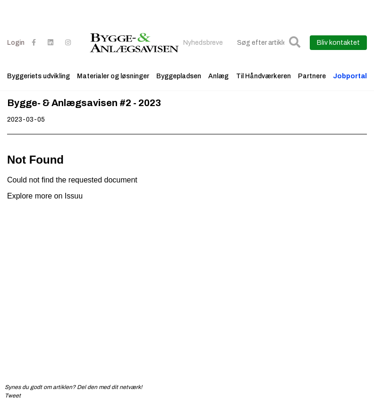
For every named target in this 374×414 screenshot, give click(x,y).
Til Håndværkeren (263, 76)
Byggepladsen (178, 76)
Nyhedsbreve (203, 42)
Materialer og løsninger (113, 76)
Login (16, 42)
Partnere (312, 76)
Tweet (13, 395)
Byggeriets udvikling (38, 76)
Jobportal (350, 76)
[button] (294, 42)
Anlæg (218, 76)
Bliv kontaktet (338, 42)
